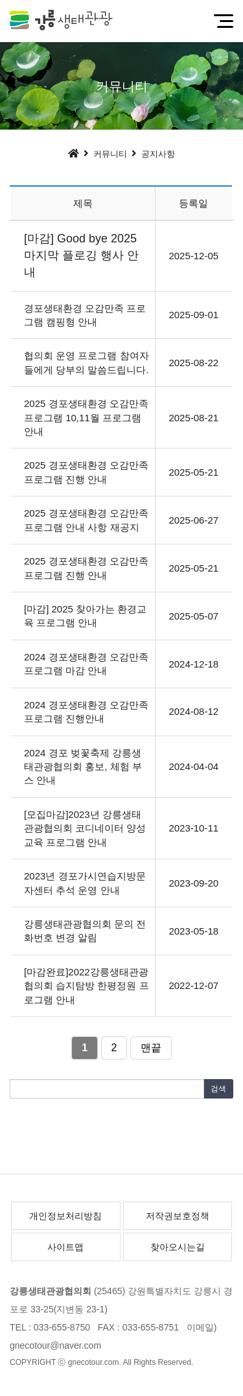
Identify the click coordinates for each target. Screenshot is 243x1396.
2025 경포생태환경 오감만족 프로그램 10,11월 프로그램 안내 (86, 417)
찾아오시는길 (177, 1247)
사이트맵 (65, 1247)
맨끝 (151, 1047)
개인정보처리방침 (65, 1216)
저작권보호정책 (177, 1216)
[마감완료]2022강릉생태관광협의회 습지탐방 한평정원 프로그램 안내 (86, 985)
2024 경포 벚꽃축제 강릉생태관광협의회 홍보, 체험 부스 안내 (83, 766)
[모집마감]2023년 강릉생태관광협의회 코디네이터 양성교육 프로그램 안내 (85, 828)
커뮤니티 (110, 154)
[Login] (207, 1362)
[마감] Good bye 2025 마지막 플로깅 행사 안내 (81, 255)
